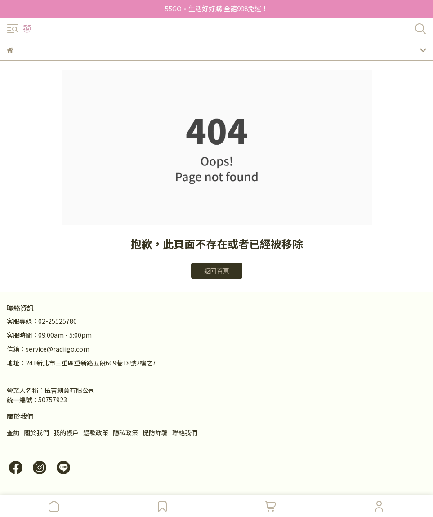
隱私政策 (125, 432)
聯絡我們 (184, 432)
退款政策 (95, 432)
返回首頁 (216, 270)
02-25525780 (57, 320)
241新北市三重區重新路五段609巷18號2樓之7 (91, 362)
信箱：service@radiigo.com (48, 348)
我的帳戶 (66, 432)
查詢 (13, 432)
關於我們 (36, 432)
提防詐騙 (155, 432)
